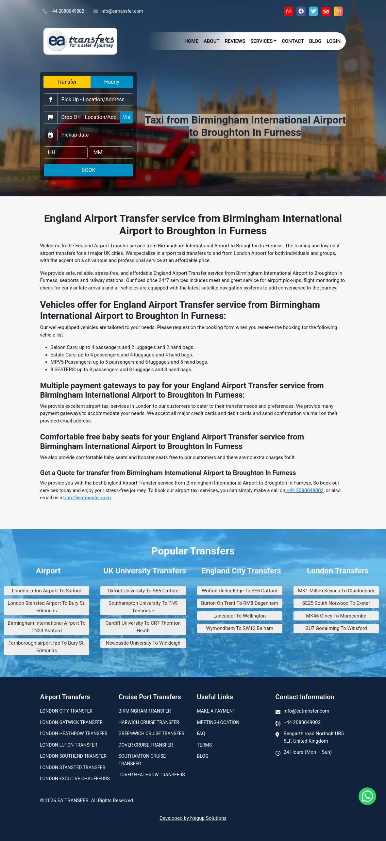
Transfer (66, 82)
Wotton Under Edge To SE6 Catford (239, 591)
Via (126, 117)
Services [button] (261, 41)
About (212, 41)
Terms (204, 745)
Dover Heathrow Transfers (152, 774)
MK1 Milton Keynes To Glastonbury (336, 591)
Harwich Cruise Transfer (149, 722)
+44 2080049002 (63, 11)
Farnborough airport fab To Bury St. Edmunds (46, 646)
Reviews (235, 41)
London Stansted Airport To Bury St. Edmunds (47, 607)
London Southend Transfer (73, 756)
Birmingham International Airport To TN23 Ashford (47, 627)
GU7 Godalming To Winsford (336, 628)
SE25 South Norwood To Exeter (336, 603)
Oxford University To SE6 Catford (143, 591)
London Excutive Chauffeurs (75, 778)
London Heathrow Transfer (74, 733)
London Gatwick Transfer (71, 722)
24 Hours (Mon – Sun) (308, 752)
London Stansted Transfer (73, 767)
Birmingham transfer (145, 711)
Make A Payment (216, 711)
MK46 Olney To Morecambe (336, 616)
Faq (201, 733)
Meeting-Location (218, 722)
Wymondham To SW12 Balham (239, 628)
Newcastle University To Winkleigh (143, 643)
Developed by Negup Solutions (193, 818)
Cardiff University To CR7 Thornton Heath (143, 627)
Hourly (111, 82)
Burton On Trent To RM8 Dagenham (239, 603)
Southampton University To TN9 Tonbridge (143, 607)
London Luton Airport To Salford (46, 591)
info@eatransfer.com (118, 11)
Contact (293, 41)
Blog (315, 41)
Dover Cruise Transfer (146, 745)
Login (334, 41)
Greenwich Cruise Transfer (152, 733)
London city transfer (66, 711)
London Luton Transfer (68, 745)
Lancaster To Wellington (239, 616)
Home (191, 41)
